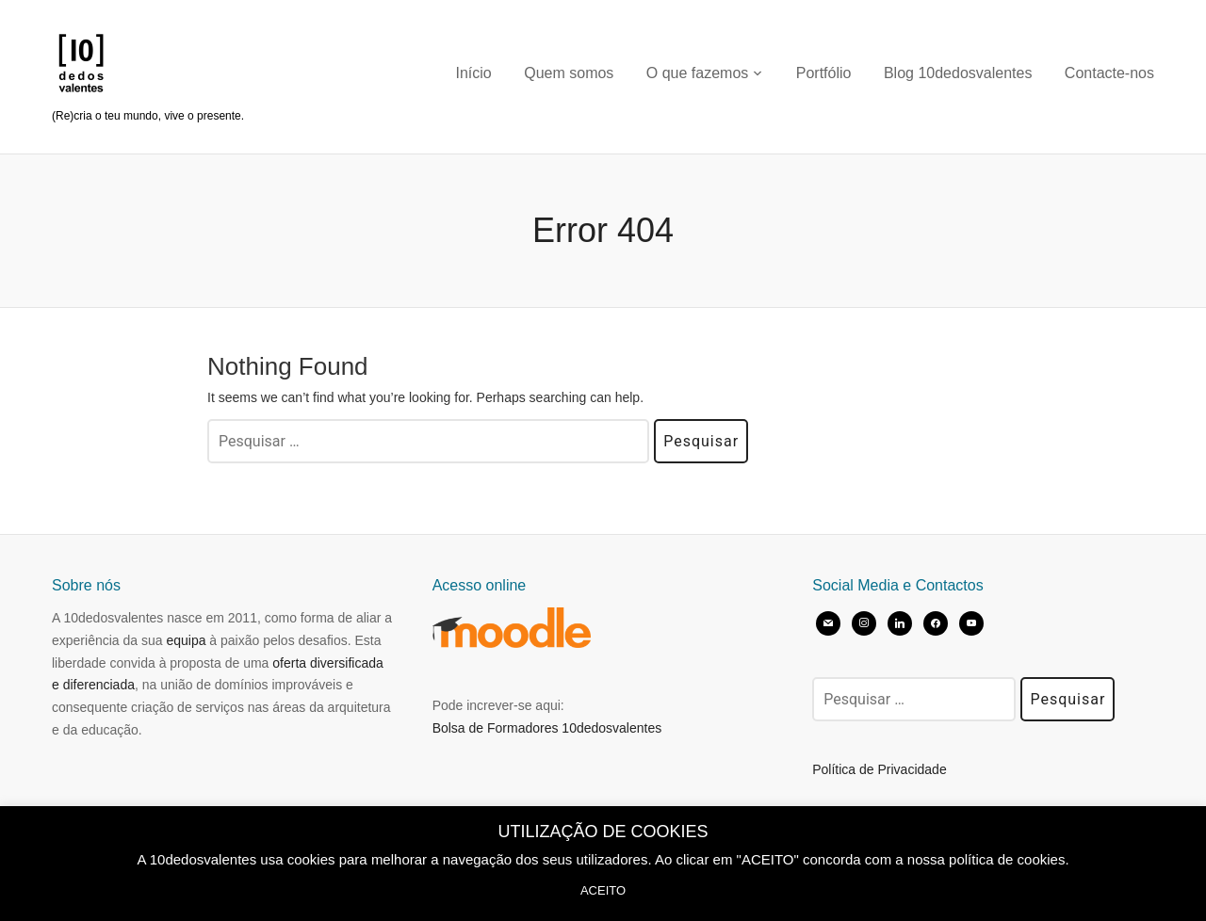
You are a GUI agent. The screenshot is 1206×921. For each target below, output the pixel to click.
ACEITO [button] (603, 890)
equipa (185, 640)
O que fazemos (697, 73)
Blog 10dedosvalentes (958, 73)
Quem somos (568, 73)
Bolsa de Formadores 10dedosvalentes (547, 727)
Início (474, 73)
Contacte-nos (1109, 73)
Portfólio (824, 73)
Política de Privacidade (879, 769)
